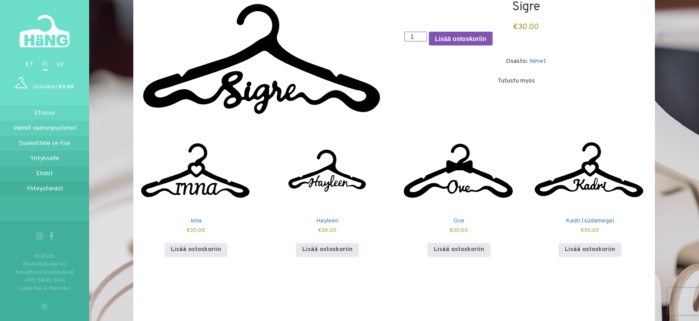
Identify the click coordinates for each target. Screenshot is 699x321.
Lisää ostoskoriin (460, 38)
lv (60, 64)
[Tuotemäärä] (415, 36)
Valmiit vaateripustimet (45, 128)
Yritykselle (44, 158)
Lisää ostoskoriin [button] (196, 249)
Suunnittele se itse (44, 143)
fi (45, 64)
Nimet (537, 61)
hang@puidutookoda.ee (45, 272)
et (29, 64)
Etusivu (44, 113)
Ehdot (44, 173)
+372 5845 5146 (45, 280)
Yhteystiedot (44, 189)
